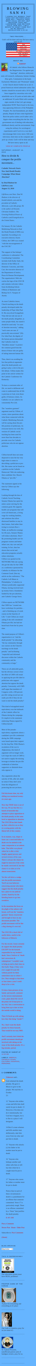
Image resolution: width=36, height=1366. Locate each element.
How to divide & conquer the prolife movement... (11, 159)
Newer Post (6, 1228)
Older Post (20, 1228)
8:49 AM (10, 1218)
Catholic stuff (9, 1059)
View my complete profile (18, 146)
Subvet (22, 64)
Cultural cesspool (11, 1061)
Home (13, 1228)
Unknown (9, 1077)
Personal (6, 1063)
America (12, 1057)
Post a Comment (8, 1224)
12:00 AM (5, 1054)
